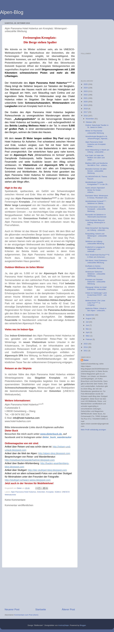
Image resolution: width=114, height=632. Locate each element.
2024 (86, 88)
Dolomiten (41, 492)
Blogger (83, 625)
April (88, 332)
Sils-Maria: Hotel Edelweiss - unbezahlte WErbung (96, 261)
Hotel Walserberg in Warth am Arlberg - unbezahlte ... (97, 151)
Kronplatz (50, 492)
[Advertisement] (40, 587)
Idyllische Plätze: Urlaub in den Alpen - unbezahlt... (95, 309)
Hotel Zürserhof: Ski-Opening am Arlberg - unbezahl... (97, 229)
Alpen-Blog (11, 12)
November (90, 119)
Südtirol (58, 492)
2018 (86, 109)
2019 (86, 105)
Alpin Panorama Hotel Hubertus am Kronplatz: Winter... (95, 144)
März (88, 336)
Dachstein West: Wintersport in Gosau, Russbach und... (96, 197)
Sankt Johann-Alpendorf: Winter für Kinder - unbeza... (95, 190)
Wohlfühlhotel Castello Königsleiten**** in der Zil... (97, 183)
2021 (86, 98)
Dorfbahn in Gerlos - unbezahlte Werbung (94, 267)
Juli (87, 322)
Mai (87, 329)
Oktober (89, 122)
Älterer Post (68, 609)
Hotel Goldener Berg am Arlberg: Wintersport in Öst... (95, 222)
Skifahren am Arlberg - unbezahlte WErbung (94, 242)
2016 (86, 116)
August (89, 318)
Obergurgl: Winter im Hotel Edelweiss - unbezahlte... (96, 288)
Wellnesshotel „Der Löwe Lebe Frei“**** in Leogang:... (95, 303)
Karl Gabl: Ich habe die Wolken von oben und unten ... (95, 157)
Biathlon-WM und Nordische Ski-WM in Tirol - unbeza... (96, 164)
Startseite (40, 609)
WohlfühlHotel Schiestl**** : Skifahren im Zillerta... (96, 202)
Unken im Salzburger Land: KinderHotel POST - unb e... (96, 295)
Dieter (86, 360)
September (90, 315)
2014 (86, 347)
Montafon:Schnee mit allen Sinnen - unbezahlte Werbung (96, 171)
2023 (86, 91)
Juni (88, 325)
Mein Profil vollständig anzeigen (93, 430)
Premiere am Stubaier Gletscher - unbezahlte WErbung (95, 282)
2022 (86, 95)
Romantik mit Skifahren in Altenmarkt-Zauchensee (95, 216)
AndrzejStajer (63, 625)
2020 (86, 102)
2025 (86, 84)
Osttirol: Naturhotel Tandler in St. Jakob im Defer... (97, 126)
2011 (86, 351)
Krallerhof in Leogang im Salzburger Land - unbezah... (95, 249)
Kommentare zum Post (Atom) (26, 615)
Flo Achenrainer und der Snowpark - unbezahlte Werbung (95, 209)
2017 (86, 112)
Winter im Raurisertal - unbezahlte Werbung (94, 132)
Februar (89, 339)
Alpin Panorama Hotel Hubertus (23, 492)
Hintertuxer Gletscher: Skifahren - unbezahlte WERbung (95, 274)
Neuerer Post (12, 609)
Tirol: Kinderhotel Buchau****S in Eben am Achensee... (97, 256)
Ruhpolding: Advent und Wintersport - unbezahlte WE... (96, 236)
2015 (86, 344)
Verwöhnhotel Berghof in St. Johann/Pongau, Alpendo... (97, 137)
